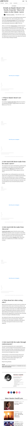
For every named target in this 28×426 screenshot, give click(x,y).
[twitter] (14, 392)
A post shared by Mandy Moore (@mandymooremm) (14, 92)
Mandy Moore (14, 25)
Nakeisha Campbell (11, 14)
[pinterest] (9, 392)
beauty (6, 3)
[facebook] (11, 392)
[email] (19, 392)
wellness (15, 3)
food (11, 3)
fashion (2, 3)
